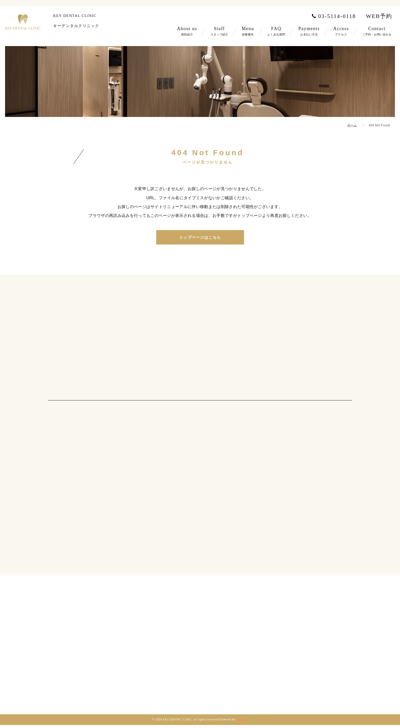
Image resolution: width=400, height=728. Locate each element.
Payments (309, 31)
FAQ (276, 31)
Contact (377, 31)
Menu (248, 31)
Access (341, 31)
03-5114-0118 (333, 16)
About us (187, 31)
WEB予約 (379, 16)
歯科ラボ (242, 719)
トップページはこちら (200, 237)
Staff (219, 31)
